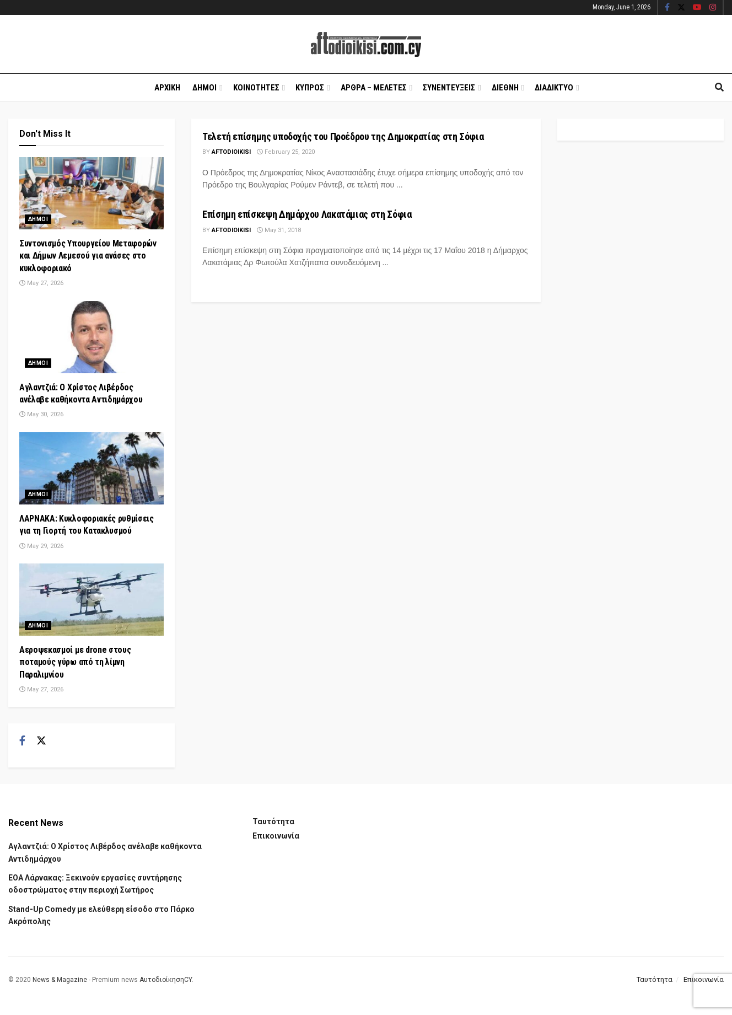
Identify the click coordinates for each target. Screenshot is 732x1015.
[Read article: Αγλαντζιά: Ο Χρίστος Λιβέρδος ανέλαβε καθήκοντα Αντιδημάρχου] (91, 337)
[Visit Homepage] (366, 44)
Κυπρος (309, 88)
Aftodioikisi (231, 151)
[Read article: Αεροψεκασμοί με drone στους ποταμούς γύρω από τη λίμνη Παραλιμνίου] (91, 599)
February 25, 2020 (286, 151)
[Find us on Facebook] (22, 741)
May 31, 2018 (279, 230)
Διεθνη (505, 88)
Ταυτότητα (273, 821)
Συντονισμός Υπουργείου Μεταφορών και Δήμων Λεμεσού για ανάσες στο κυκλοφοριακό (88, 255)
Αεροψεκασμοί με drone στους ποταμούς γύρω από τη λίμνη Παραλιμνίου (75, 662)
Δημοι (204, 88)
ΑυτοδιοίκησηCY (165, 980)
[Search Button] (719, 87)
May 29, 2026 (41, 546)
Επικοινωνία (275, 835)
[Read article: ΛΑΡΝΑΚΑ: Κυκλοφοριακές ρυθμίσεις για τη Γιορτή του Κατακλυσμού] (91, 468)
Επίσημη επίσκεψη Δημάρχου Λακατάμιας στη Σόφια (306, 214)
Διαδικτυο (554, 88)
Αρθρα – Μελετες (374, 88)
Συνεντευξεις (449, 88)
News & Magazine (60, 980)
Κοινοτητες (256, 88)
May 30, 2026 (41, 414)
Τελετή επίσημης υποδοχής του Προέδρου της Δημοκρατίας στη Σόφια (342, 136)
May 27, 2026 (41, 283)
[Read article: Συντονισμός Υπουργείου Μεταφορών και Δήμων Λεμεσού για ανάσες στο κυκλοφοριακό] (91, 193)
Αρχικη (167, 88)
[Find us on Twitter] (41, 741)
